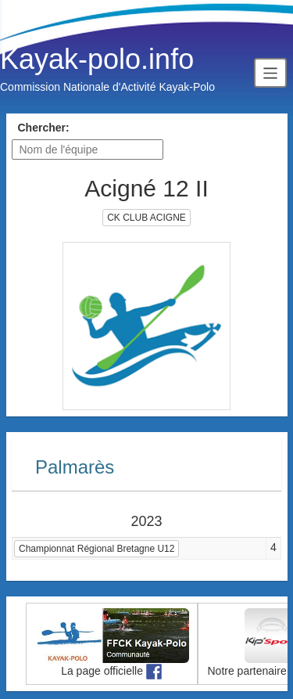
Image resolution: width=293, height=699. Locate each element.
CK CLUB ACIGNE (146, 217)
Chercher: (44, 127)
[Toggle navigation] (270, 72)
